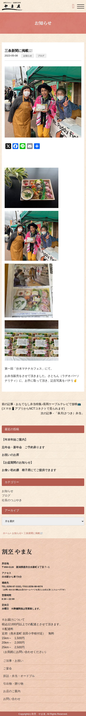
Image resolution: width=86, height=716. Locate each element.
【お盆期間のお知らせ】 (17, 462)
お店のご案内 (11, 691)
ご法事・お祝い (13, 660)
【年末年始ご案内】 (15, 439)
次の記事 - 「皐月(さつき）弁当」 (62, 413)
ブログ (41, 56)
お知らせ (27, 56)
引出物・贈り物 (13, 683)
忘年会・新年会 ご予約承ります (23, 447)
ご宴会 (7, 668)
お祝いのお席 (10, 454)
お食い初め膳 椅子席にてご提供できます (29, 470)
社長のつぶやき (12, 500)
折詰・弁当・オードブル (19, 675)
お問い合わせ (11, 698)
